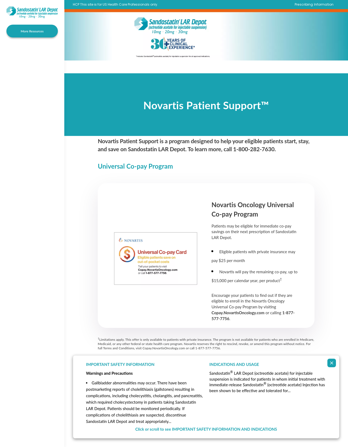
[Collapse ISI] (331, 363)
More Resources (32, 31)
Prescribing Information (314, 4)
